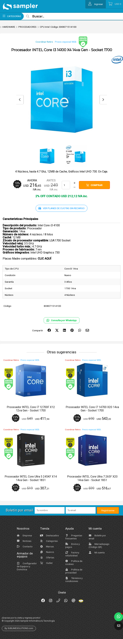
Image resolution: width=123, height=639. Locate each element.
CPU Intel (45, 26)
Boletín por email (97, 537)
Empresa (24, 535)
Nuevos (46, 552)
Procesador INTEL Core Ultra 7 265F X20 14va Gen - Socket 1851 (92, 478)
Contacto (24, 546)
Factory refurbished (71, 554)
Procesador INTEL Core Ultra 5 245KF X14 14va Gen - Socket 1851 (31, 478)
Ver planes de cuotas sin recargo (61, 208)
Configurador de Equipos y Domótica (26, 566)
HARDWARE (8, 26)
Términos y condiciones (73, 580)
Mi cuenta (96, 552)
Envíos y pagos (72, 545)
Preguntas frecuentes (73, 537)
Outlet (46, 563)
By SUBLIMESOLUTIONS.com (19, 628)
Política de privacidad (73, 571)
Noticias (23, 541)
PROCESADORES (27, 26)
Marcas (46, 546)
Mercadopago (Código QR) (98, 545)
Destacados (49, 535)
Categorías (48, 541)
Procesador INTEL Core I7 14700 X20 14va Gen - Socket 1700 (92, 408)
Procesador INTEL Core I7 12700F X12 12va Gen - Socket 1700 (31, 408)
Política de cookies (73, 562)
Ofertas (46, 557)
